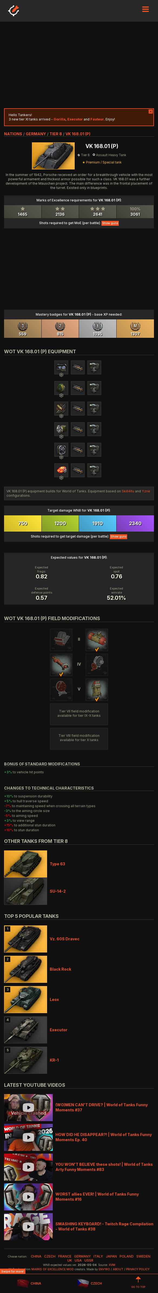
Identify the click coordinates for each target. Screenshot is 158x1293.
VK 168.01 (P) (77, 134)
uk (69, 1260)
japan (111, 1256)
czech (49, 1256)
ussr (88, 1260)
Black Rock (60, 969)
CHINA (29, 1283)
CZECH (89, 1283)
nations (13, 134)
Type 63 (57, 864)
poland (127, 1256)
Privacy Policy (138, 1269)
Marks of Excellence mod (52, 1269)
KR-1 (54, 1060)
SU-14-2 (58, 891)
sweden (143, 1256)
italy (98, 1256)
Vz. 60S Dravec (65, 939)
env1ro (104, 1269)
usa (78, 1260)
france (64, 1256)
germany (36, 134)
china (36, 1256)
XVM (112, 1265)
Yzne (146, 491)
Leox (54, 999)
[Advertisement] (79, 65)
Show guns (110, 223)
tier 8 (56, 134)
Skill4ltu (128, 491)
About (118, 1269)
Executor (58, 1029)
